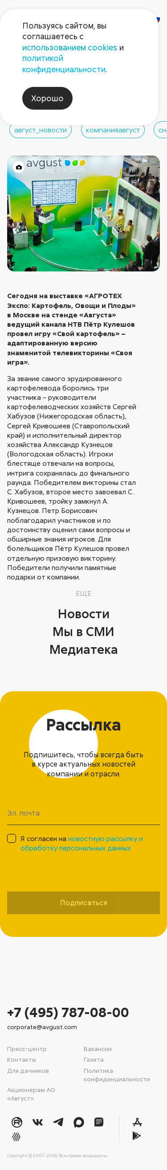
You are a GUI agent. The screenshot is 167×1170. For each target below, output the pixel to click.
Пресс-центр (27, 1048)
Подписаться (83, 902)
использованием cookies (70, 47)
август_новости (40, 129)
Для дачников (28, 1070)
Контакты (21, 1059)
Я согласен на (81, 843)
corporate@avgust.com (42, 1026)
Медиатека (83, 649)
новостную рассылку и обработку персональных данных (81, 843)
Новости (84, 613)
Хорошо (47, 98)
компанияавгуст (113, 129)
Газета (94, 1059)
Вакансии (98, 1048)
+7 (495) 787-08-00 (68, 1012)
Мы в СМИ (83, 631)
